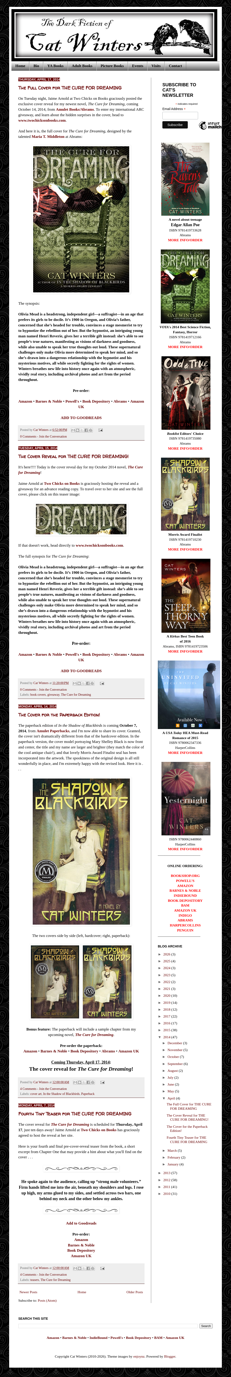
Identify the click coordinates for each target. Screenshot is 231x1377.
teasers (34, 1280)
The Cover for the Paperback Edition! (59, 715)
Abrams (108, 1051)
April (172, 1098)
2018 (167, 1009)
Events (137, 66)
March (173, 1150)
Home (20, 66)
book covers (38, 694)
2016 (167, 1023)
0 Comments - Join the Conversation (43, 436)
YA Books (55, 66)
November (175, 1050)
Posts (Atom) (47, 1300)
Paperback (87, 1094)
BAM (158, 1338)
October (174, 1057)
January (174, 1164)
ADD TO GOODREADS (81, 418)
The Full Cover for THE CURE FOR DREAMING (69, 88)
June (171, 1084)
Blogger (169, 1356)
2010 (167, 1194)
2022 (167, 982)
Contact (175, 66)
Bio (36, 66)
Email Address (174, 109)
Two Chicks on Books (62, 483)
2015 (167, 1030)
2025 (167, 961)
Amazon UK (81, 1256)
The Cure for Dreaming (76, 694)
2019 (167, 1003)
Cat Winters (41, 430)
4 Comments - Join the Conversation (43, 1089)
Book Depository (81, 1250)
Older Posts (134, 1292)
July (171, 1077)
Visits (156, 66)
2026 (167, 954)
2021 (167, 989)
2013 (167, 1173)
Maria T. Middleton (48, 136)
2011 (167, 1187)
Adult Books (82, 66)
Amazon (81, 1240)
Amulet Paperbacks (53, 731)
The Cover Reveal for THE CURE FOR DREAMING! (73, 456)
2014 (167, 1037)
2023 (167, 975)
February (174, 1157)
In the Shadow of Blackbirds (61, 1094)
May (171, 1091)
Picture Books (112, 66)
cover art (36, 1094)
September (176, 1064)
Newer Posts (28, 1292)
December (175, 1043)
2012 (167, 1180)
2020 (167, 995)
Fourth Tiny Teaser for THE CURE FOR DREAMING (74, 1114)
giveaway (53, 694)
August (173, 1071)
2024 (167, 968)
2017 (167, 1016)
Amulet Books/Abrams (75, 109)
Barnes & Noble (81, 1245)
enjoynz (139, 1356)
